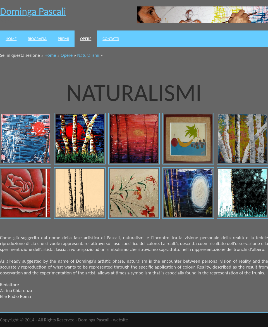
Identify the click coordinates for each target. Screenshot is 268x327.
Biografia (37, 38)
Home (11, 38)
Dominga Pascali (33, 11)
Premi (63, 38)
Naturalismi (88, 55)
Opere (85, 38)
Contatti (110, 38)
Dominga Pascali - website (103, 320)
